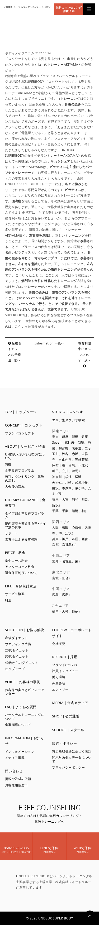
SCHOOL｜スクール (68, 729)
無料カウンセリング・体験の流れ (24, 478)
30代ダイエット (17, 656)
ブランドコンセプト (20, 433)
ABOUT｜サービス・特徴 (25, 446)
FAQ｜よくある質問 (21, 706)
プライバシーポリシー (68, 767)
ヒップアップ (15, 669)
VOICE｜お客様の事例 (22, 681)
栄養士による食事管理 (21, 539)
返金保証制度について (21, 573)
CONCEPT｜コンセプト (24, 425)
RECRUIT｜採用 (64, 656)
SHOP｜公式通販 (65, 716)
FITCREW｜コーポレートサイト (72, 632)
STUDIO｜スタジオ (67, 411)
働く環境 (58, 677)
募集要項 (58, 683)
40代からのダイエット (21, 662)
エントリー (60, 689)
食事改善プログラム (20, 470)
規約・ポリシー (64, 743)
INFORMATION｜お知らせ (24, 741)
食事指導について (18, 724)
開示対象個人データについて (71, 759)
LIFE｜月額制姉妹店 (21, 586)
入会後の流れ (15, 486)
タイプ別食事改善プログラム (24, 515)
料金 (8, 600)
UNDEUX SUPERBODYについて (25, 456)
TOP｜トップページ (21, 411)
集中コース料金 (16, 560)
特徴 (8, 464)
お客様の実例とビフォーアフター (24, 692)
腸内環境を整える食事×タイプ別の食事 (25, 525)
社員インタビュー (65, 671)
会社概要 (58, 643)
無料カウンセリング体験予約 (69, 9)
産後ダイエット (16, 638)
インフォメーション (20, 751)
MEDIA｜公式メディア (70, 702)
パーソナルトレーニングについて (24, 716)
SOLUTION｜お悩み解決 (24, 629)
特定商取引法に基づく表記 (71, 751)
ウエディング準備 (18, 644)
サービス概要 (15, 594)
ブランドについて (65, 665)
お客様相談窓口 (16, 785)
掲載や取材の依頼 (18, 779)
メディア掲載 (15, 757)
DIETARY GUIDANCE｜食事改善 (25, 502)
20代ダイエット (17, 650)
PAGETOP (89, 915)
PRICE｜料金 (15, 552)
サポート (11, 533)
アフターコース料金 (20, 566)
